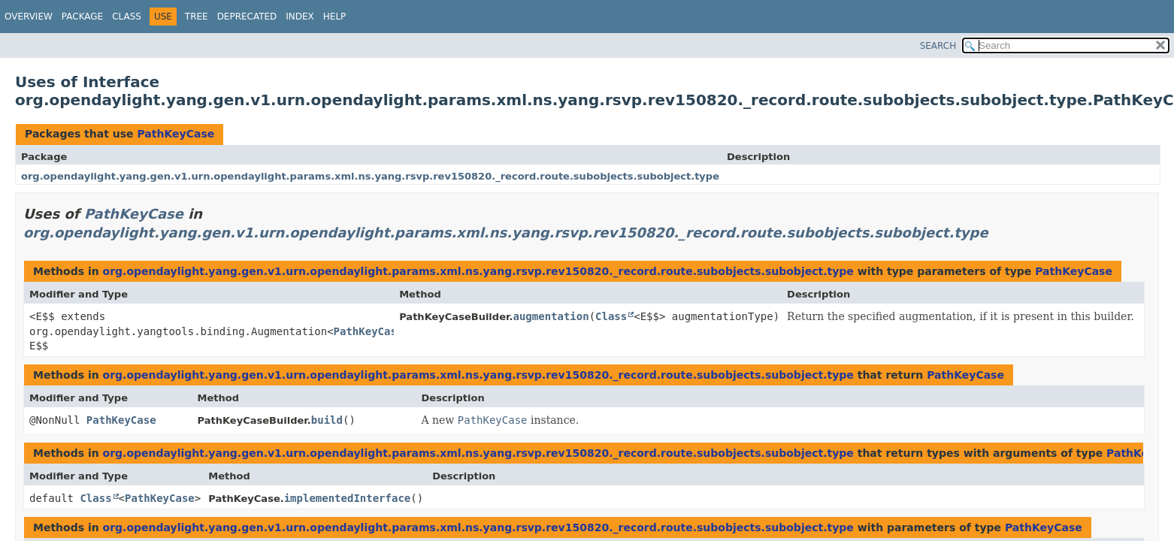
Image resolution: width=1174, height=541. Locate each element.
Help (334, 16)
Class (126, 16)
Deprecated (247, 16)
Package (82, 16)
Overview (29, 16)
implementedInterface (347, 498)
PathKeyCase (175, 134)
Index (300, 16)
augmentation (551, 316)
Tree (196, 16)
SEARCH (938, 46)
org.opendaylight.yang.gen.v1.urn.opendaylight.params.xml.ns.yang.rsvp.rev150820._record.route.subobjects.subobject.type (370, 176)
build (327, 420)
